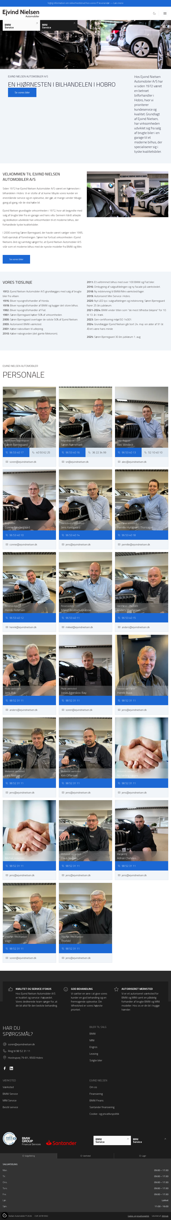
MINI (92, 1040)
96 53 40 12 (15, 617)
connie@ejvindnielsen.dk (21, 544)
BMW (93, 1033)
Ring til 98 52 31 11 (19, 1051)
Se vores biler (22, 92)
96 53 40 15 (127, 617)
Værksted (8, 1087)
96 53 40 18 (127, 535)
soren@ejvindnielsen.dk (21, 461)
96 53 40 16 (71, 452)
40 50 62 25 (41, 452)
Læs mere (118, 3)
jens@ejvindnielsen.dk (76, 544)
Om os (93, 1087)
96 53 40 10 (15, 535)
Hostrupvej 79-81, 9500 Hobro (25, 1058)
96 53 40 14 (71, 535)
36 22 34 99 (97, 452)
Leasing (94, 1053)
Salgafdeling (28, 1156)
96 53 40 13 (127, 452)
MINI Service (10, 1100)
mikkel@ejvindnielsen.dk (77, 627)
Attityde (165, 1216)
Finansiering (96, 1093)
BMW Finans (97, 1100)
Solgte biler (96, 1060)
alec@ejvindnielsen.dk (132, 461)
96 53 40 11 (71, 617)
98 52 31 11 (15, 700)
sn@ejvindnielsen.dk (75, 461)
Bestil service (10, 1107)
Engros (93, 1046)
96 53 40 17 (15, 452)
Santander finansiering (102, 1107)
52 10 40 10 (153, 452)
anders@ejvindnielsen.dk (134, 627)
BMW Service (10, 1093)
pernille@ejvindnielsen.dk (134, 544)
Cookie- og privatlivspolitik (104, 1113)
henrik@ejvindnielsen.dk (21, 627)
